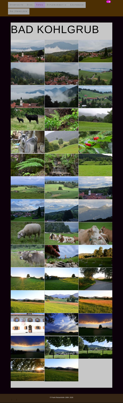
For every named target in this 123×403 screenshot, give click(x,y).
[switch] (108, 1)
